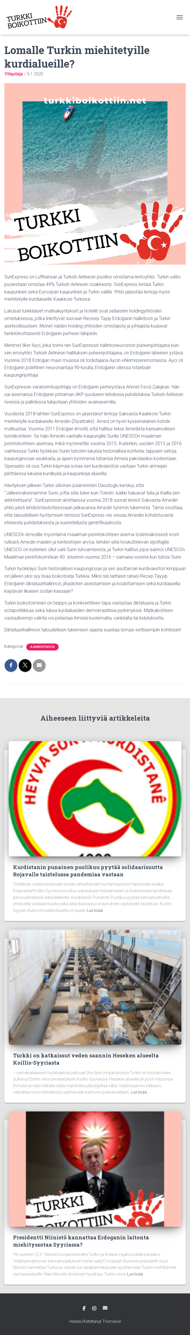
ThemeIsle (111, 1321)
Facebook (84, 1308)
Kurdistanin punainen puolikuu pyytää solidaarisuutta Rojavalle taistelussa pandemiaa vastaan (88, 871)
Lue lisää (95, 910)
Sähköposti (105, 1308)
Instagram (94, 1308)
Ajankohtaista (42, 646)
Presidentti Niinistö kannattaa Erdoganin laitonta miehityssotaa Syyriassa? (81, 1241)
